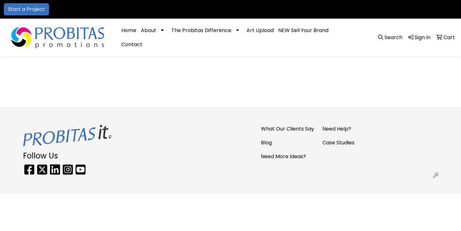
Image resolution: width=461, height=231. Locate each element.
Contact (131, 44)
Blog (266, 142)
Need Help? (336, 129)
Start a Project (26, 9)
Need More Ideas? (283, 156)
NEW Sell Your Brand (303, 30)
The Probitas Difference (201, 30)
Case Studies (338, 142)
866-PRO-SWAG (359, 9)
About (148, 30)
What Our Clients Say (287, 129)
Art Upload (260, 30)
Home (128, 30)
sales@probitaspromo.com (419, 9)
